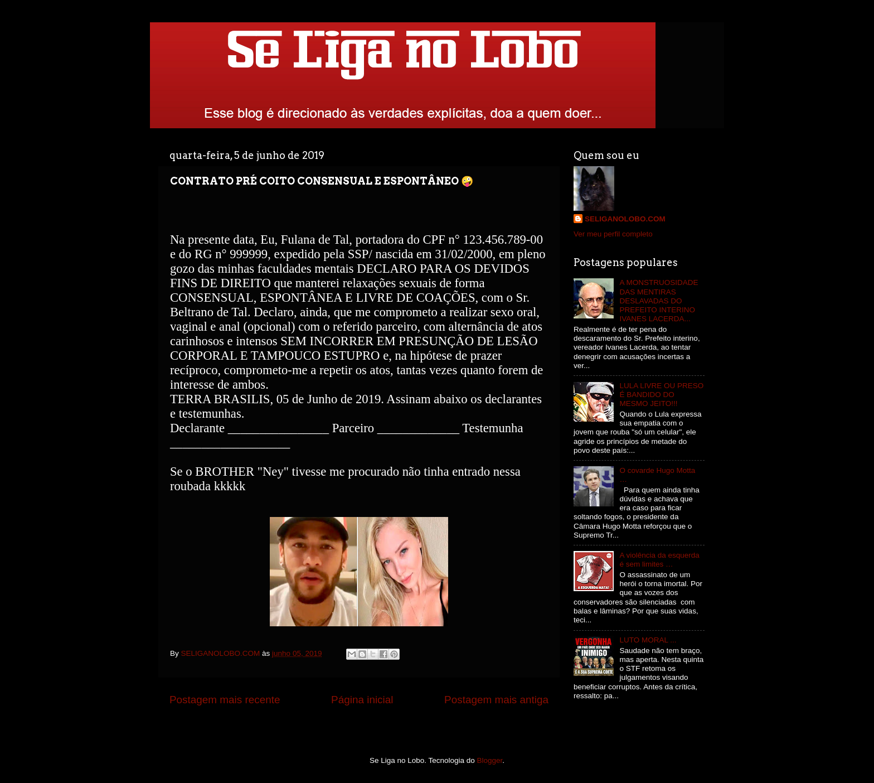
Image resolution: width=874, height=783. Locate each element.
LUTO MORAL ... (647, 640)
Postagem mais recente (224, 699)
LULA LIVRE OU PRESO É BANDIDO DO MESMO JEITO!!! (661, 394)
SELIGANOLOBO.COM (625, 219)
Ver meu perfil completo (613, 234)
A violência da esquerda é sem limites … (659, 559)
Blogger (490, 760)
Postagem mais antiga (496, 699)
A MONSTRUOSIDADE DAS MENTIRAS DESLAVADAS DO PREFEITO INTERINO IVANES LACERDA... (658, 300)
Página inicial (362, 699)
